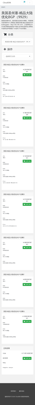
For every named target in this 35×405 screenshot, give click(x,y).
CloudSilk (7, 2)
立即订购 (27, 75)
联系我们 (13, 391)
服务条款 (21, 391)
